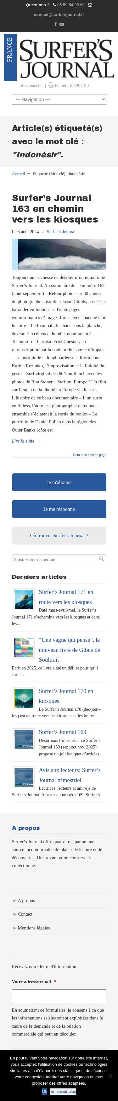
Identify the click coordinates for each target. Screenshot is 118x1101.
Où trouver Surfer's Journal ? (59, 535)
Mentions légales (34, 927)
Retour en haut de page (89, 455)
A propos (26, 900)
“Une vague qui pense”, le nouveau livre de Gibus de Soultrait (69, 649)
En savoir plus (63, 1091)
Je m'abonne (59, 482)
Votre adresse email (34, 981)
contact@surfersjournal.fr (59, 14)
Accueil (18, 173)
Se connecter (31, 85)
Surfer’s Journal (61, 231)
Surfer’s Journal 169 (63, 732)
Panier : (72, 85)
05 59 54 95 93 (71, 5)
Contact (25, 914)
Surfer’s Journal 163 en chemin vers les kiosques (55, 208)
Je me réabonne (59, 509)
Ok (44, 1091)
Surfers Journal (67, 57)
